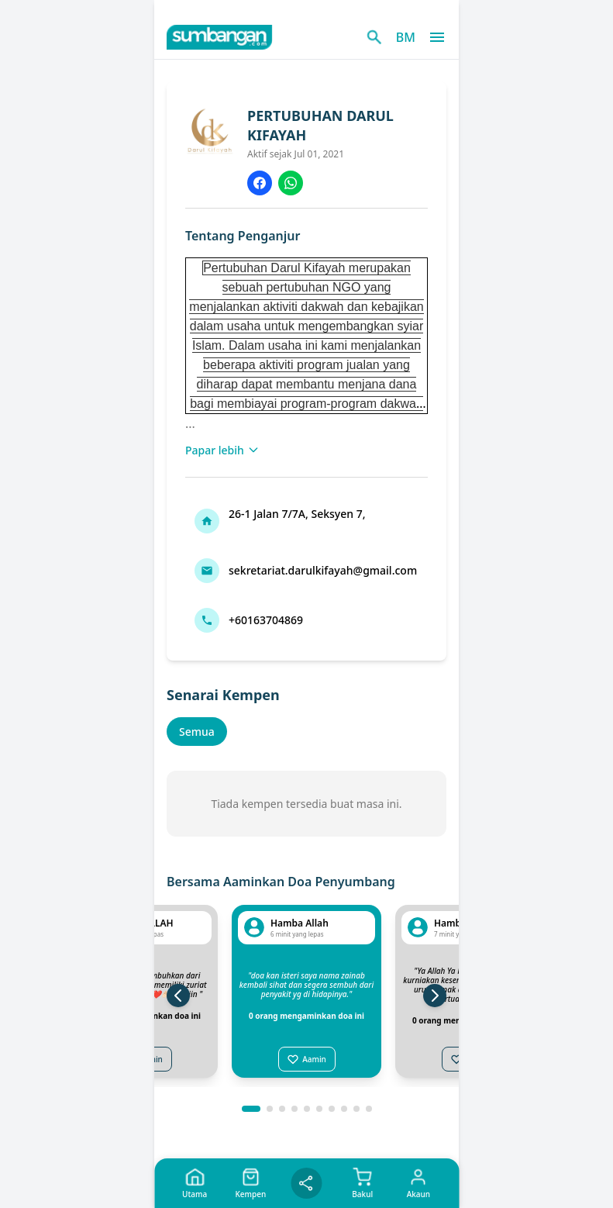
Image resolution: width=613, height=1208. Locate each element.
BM (405, 37)
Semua (197, 731)
